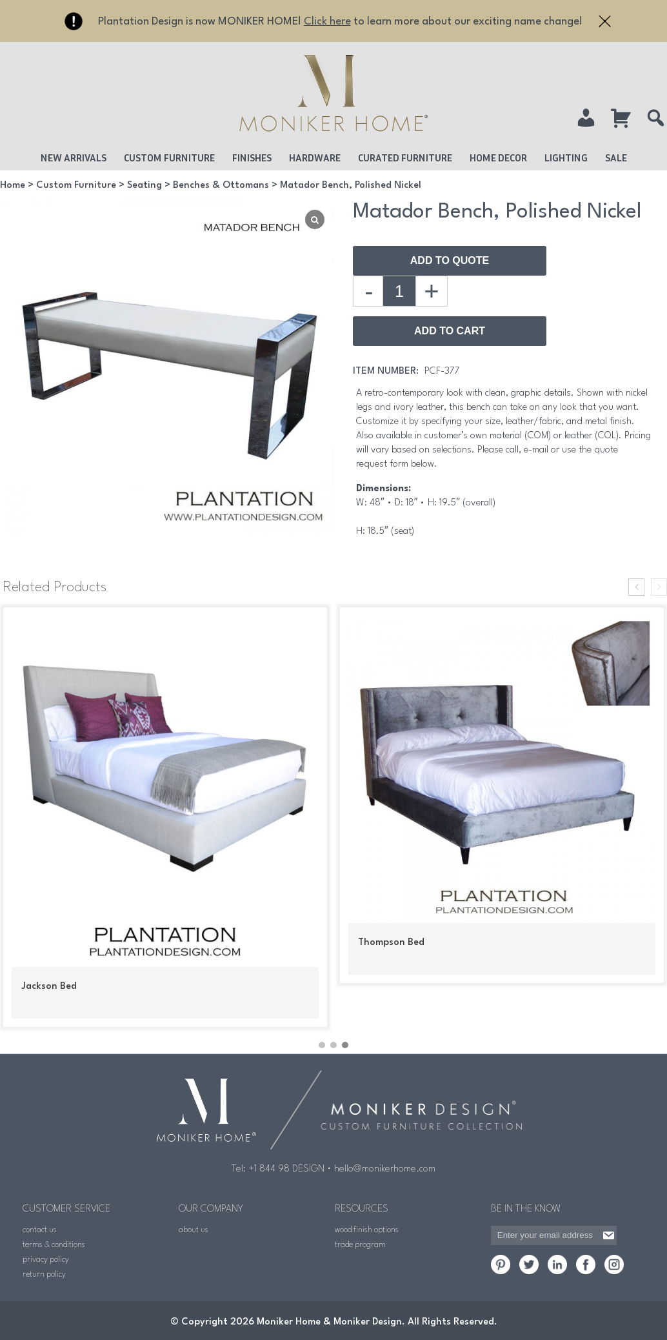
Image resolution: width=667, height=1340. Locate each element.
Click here (327, 21)
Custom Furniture (169, 157)
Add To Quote (449, 260)
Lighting (566, 157)
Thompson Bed (391, 943)
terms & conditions (54, 1242)
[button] (322, 1043)
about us (193, 1227)
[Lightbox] (314, 219)
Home (12, 185)
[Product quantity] (399, 291)
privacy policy (46, 1257)
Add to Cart (449, 330)
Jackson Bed (49, 986)
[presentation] (636, 587)
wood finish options (367, 1227)
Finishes (252, 157)
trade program (360, 1242)
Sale (616, 157)
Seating (144, 185)
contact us (40, 1227)
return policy (44, 1272)
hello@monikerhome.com (384, 1167)
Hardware (315, 157)
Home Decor (498, 157)
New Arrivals (73, 157)
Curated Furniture (405, 157)
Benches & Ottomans (221, 185)
